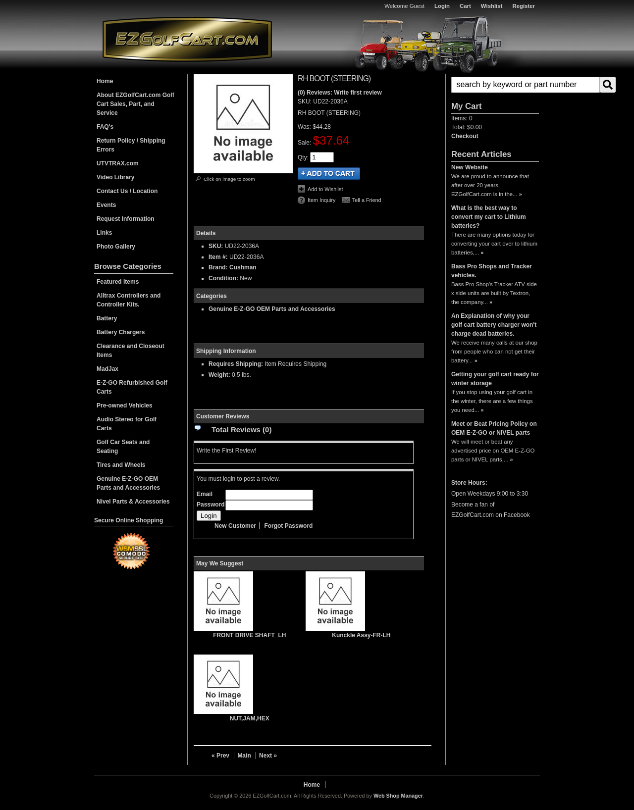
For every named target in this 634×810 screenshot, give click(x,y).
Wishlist (492, 6)
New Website (469, 167)
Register (523, 6)
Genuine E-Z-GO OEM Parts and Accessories (272, 308)
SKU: (305, 101)
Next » (268, 755)
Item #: (219, 256)
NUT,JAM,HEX (249, 718)
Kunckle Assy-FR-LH (361, 635)
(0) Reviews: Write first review (340, 92)
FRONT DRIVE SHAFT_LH (249, 635)
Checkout (464, 136)
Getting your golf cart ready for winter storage (495, 379)
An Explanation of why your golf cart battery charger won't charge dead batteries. (493, 324)
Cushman (243, 267)
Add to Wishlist (325, 189)
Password (211, 504)
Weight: (219, 374)
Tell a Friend (366, 200)
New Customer (235, 525)
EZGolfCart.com (187, 38)
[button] (495, 85)
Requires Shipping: (236, 363)
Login (442, 6)
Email (204, 494)
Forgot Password (288, 525)
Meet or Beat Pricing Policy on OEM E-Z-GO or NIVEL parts (494, 428)
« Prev (220, 755)
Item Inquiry (321, 200)
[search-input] (525, 85)
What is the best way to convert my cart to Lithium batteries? (488, 216)
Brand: (218, 267)
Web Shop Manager (398, 796)
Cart (465, 6)
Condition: (223, 278)
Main (244, 755)
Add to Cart (329, 173)
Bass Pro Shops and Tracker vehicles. (491, 271)
